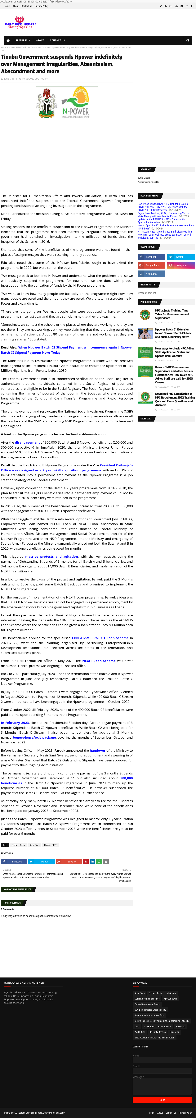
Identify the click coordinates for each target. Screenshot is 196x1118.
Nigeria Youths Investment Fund (149, 1015)
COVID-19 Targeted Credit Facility (150, 1010)
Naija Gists (34, 845)
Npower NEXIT (15, 47)
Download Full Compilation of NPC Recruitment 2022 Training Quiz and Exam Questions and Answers (175, 399)
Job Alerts (171, 993)
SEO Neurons (19, 1112)
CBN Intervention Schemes (147, 998)
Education (174, 1032)
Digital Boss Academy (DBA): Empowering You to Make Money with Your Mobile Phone (163, 215)
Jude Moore (10, 78)
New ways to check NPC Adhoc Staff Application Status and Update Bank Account (174, 352)
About (16, 6)
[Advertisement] (67, 163)
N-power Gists (18, 845)
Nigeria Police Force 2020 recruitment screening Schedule (162, 1021)
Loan (137, 1026)
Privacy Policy (41, 6)
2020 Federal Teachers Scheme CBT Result (155, 1037)
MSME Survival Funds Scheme (157, 1026)
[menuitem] (8, 40)
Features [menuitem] (22, 40)
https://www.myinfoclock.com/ (50, 1112)
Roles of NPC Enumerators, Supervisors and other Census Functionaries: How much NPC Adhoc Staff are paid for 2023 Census (174, 375)
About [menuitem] (40, 40)
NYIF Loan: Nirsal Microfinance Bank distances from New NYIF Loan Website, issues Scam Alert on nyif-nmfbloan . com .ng (165, 234)
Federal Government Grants (147, 1004)
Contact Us (171, 1112)
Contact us (26, 6)
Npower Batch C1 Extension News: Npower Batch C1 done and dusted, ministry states (173, 333)
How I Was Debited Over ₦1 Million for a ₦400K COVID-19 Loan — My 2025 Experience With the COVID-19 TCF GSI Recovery (163, 207)
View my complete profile (148, 182)
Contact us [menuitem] (57, 40)
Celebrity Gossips (157, 1032)
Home (7, 6)
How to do (180, 1026)
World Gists (140, 1032)
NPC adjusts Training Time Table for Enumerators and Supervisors (172, 314)
